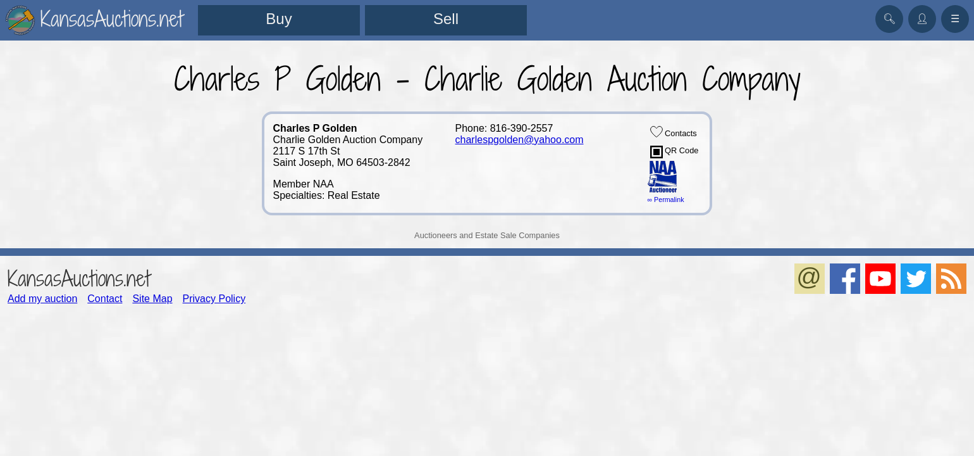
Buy (279, 18)
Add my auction (42, 298)
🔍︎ (889, 18)
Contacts (673, 131)
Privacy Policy (214, 298)
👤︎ (922, 18)
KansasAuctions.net (79, 278)
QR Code (674, 152)
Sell (446, 18)
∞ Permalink (666, 199)
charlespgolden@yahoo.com (519, 139)
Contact (104, 298)
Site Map (152, 298)
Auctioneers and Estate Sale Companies (487, 235)
